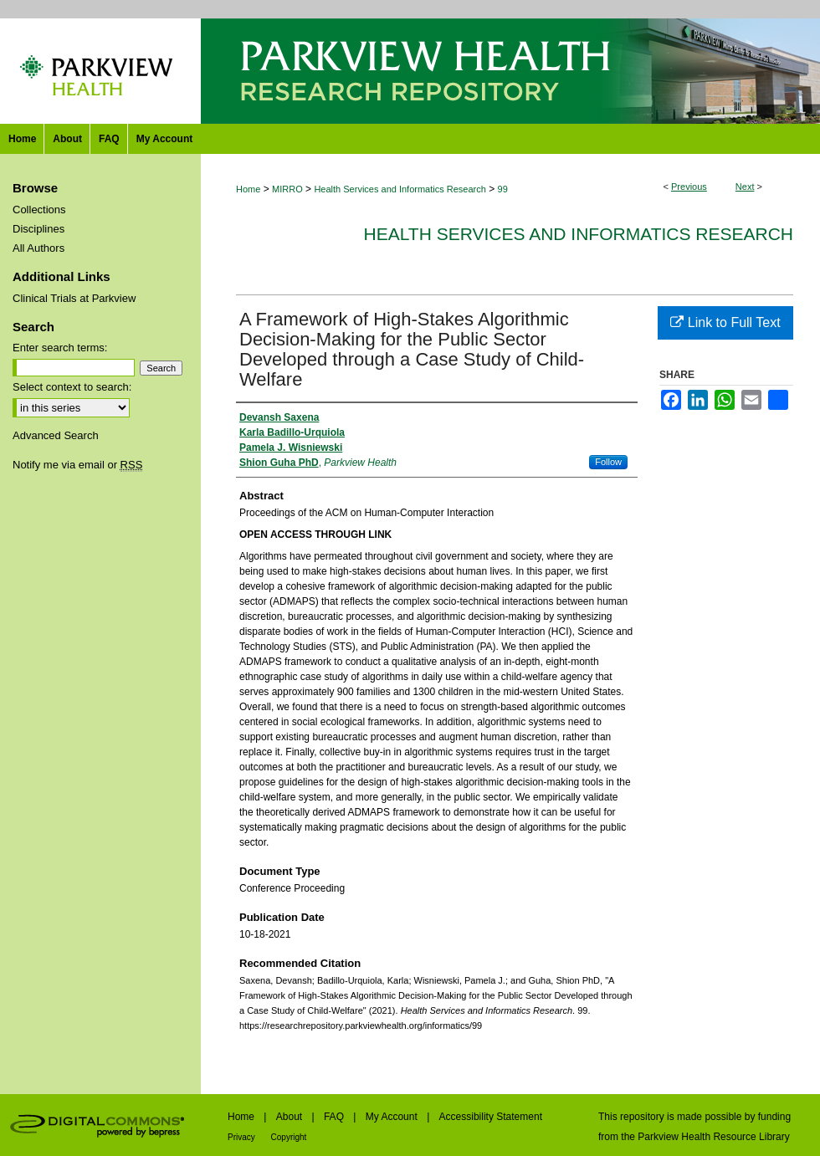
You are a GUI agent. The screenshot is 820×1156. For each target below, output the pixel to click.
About (290, 1117)
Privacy (243, 1137)
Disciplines (38, 229)
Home (248, 189)
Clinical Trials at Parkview (74, 298)
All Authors (38, 248)
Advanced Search (56, 435)
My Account (393, 1117)
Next (745, 187)
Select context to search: (72, 387)
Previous (689, 187)
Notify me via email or (77, 464)
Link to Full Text (725, 322)
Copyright (289, 1137)
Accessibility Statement (490, 1117)
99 (503, 189)
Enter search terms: (60, 347)
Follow (608, 462)
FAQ (335, 1117)
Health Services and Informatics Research (399, 189)
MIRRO (287, 189)
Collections (39, 209)
